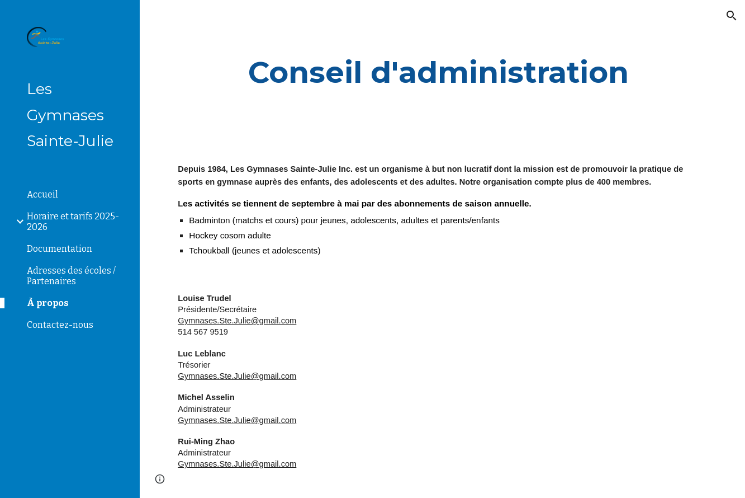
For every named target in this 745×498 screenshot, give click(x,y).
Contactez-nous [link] (60, 325)
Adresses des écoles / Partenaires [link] (71, 275)
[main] (442, 72)
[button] (731, 15)
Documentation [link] (59, 248)
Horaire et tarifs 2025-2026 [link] (73, 221)
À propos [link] (48, 303)
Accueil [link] (42, 194)
